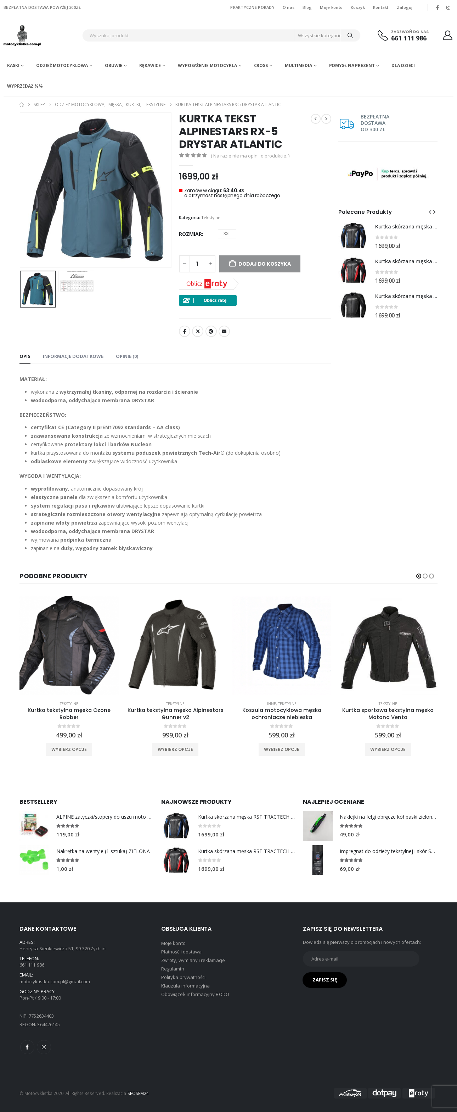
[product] (69, 645)
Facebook (184, 331)
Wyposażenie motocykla (207, 65)
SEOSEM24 (138, 1093)
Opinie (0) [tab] (127, 356)
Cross (261, 65)
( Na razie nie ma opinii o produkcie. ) (250, 156)
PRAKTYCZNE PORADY (252, 7)
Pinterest (211, 331)
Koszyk (358, 7)
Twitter (197, 331)
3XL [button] (227, 234)
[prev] (316, 119)
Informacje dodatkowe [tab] (73, 356)
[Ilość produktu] (197, 263)
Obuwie (113, 65)
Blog (307, 7)
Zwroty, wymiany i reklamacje (193, 960)
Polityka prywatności (183, 977)
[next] (326, 119)
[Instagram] (448, 7)
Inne (271, 703)
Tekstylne (210, 218)
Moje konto (331, 7)
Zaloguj (405, 7)
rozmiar (190, 234)
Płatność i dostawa (181, 951)
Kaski (13, 65)
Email (224, 331)
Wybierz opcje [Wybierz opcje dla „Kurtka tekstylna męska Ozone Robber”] (69, 749)
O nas (288, 7)
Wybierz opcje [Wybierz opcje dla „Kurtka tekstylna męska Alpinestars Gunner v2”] (175, 749)
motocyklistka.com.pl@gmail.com (54, 981)
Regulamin (172, 969)
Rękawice (150, 65)
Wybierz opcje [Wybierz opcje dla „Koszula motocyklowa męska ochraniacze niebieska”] (281, 749)
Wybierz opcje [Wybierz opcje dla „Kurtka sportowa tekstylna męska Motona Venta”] (388, 749)
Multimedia (298, 65)
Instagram (44, 1047)
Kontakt (381, 7)
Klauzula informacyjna (185, 986)
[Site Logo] (41, 35)
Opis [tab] (24, 356)
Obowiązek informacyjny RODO (195, 994)
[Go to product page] (353, 235)
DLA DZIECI (403, 65)
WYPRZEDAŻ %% (25, 86)
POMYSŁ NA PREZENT (352, 65)
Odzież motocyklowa (62, 65)
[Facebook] (437, 7)
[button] (430, 211)
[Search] (350, 35)
